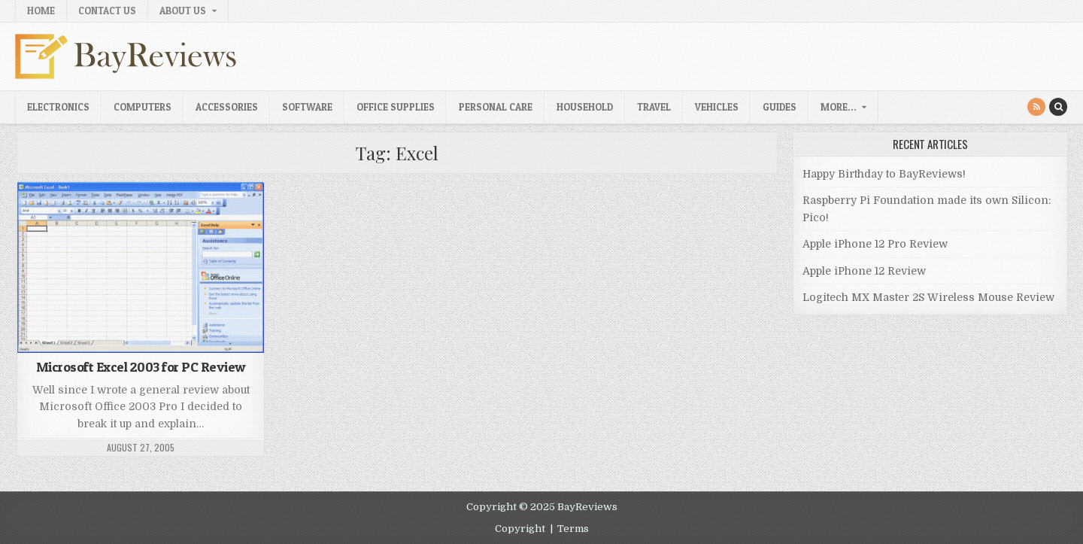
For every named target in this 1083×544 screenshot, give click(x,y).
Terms (573, 528)
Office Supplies (395, 107)
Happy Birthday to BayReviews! (884, 174)
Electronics (58, 107)
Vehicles (717, 107)
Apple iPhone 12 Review (864, 271)
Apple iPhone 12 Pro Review (875, 244)
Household (585, 107)
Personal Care (495, 107)
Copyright (520, 528)
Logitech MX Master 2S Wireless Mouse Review (928, 297)
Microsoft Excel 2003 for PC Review (141, 367)
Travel (654, 107)
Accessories (227, 107)
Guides (779, 107)
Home (41, 11)
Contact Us (107, 11)
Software (307, 107)
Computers (142, 107)
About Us (182, 11)
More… (838, 107)
